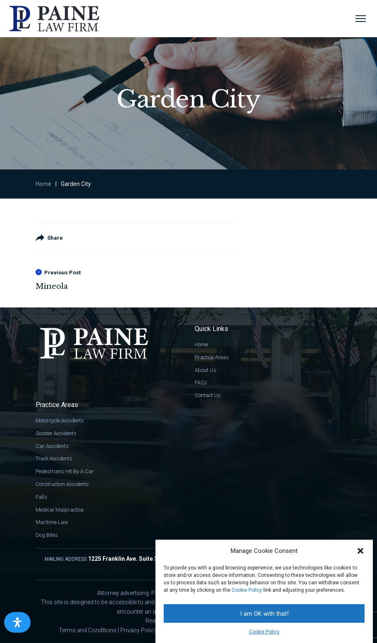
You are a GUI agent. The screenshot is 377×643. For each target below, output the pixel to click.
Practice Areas (212, 357)
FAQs (201, 382)
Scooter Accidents (56, 433)
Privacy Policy (138, 630)
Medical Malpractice (60, 510)
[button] (360, 551)
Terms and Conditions (88, 630)
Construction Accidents (62, 484)
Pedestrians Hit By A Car (65, 471)
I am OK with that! (264, 613)
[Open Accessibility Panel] (17, 622)
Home (43, 184)
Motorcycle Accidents (60, 420)
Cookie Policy (246, 590)
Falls (41, 497)
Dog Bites (47, 535)
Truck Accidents (54, 458)
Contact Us (208, 395)
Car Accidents (52, 446)
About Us (205, 370)
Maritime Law (52, 522)
